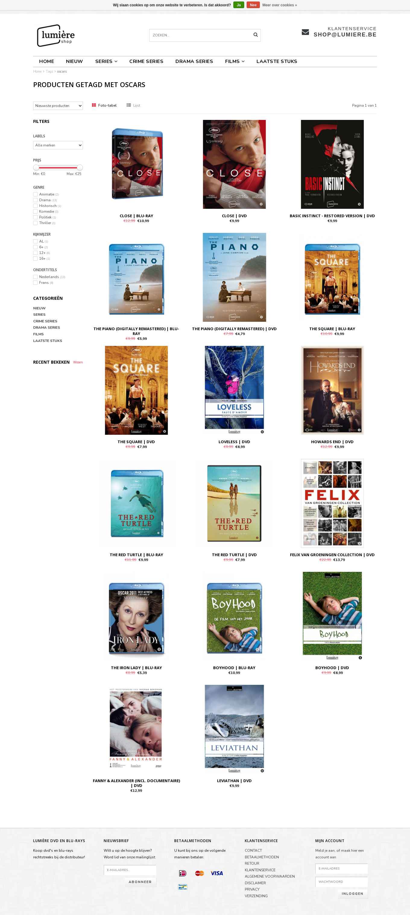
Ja (239, 5)
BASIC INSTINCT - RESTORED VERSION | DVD (332, 215)
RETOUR (252, 863)
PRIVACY (252, 889)
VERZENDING (256, 896)
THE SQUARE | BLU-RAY (332, 328)
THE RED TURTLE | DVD (234, 554)
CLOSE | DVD (234, 215)
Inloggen (353, 893)
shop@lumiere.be (345, 35)
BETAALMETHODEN (262, 857)
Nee (253, 5)
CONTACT (253, 850)
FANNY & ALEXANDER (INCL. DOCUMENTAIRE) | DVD (136, 783)
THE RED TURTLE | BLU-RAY (136, 554)
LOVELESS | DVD (234, 441)
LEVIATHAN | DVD (234, 780)
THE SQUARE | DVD (136, 441)
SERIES (106, 61)
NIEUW (74, 61)
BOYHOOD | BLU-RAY (234, 667)
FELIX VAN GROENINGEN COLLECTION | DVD (332, 554)
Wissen (78, 362)
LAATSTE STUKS (277, 61)
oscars (62, 71)
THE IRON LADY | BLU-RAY (136, 667)
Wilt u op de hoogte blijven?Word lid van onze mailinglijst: (130, 854)
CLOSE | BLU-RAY (136, 215)
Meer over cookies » (280, 5)
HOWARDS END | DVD (332, 441)
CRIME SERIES (146, 61)
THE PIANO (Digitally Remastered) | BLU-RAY (136, 331)
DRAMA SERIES (194, 61)
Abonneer (140, 882)
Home (46, 61)
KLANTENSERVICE (260, 870)
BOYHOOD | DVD (332, 667)
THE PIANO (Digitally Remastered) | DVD (234, 328)
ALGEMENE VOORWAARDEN (270, 876)
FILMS (234, 61)
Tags (49, 71)
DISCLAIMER (255, 883)
